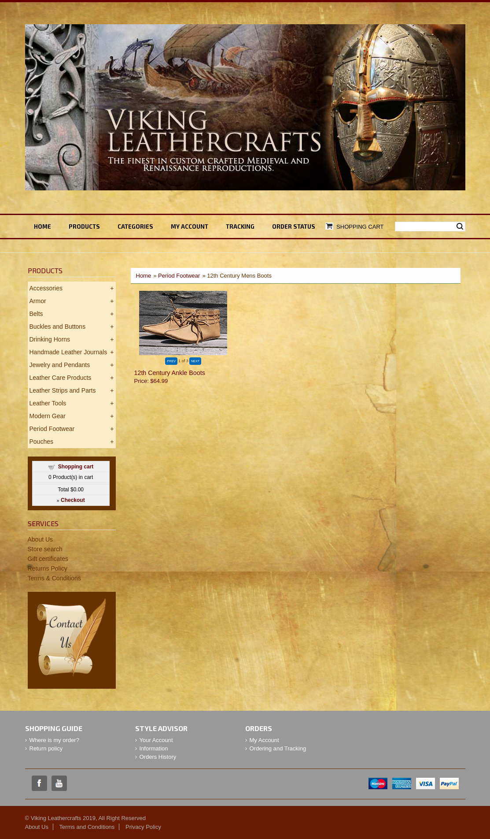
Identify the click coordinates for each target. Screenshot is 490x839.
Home (42, 226)
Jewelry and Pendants (59, 364)
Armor (37, 300)
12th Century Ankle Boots (169, 372)
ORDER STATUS (293, 226)
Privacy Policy (143, 827)
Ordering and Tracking (278, 748)
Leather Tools (47, 403)
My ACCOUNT (189, 226)
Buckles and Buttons (57, 326)
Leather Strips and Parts (62, 390)
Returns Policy (47, 568)
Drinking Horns (49, 339)
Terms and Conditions (87, 827)
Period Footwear (179, 275)
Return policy (46, 748)
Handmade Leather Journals (68, 352)
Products (84, 226)
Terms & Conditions (54, 578)
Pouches (41, 441)
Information (154, 748)
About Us (40, 539)
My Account (264, 740)
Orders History (158, 757)
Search (459, 226)
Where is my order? (54, 740)
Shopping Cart (359, 226)
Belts (36, 313)
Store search (45, 549)
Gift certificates (48, 558)
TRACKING (240, 226)
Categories (135, 226)
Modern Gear (47, 416)
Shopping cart (76, 467)
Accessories (46, 288)
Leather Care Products (60, 377)
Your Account (156, 740)
